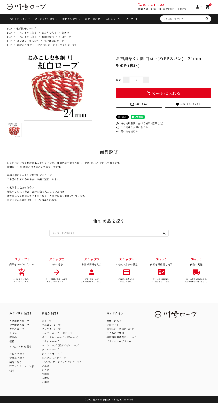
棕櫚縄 (45, 374)
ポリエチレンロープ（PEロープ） (61, 337)
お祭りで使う (49, 32)
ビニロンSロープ (51, 325)
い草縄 (45, 366)
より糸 (13, 333)
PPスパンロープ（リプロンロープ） (57, 45)
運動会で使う (16, 358)
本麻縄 (45, 378)
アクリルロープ (50, 341)
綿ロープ (47, 321)
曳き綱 (65, 32)
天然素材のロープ (19, 321)
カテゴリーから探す (28, 40)
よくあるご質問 (115, 333)
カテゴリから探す (45, 18)
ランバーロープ (50, 349)
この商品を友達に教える (132, 127)
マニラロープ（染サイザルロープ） (61, 345)
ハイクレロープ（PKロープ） (58, 333)
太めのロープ (16, 329)
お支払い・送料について (120, 329)
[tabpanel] (58, 86)
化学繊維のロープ (26, 28)
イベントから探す (17, 18)
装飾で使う (48, 36)
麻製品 (13, 337)
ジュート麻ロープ (52, 353)
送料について (112, 18)
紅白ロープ (65, 36)
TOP (9, 28)
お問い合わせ (92, 18)
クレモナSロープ (51, 329)
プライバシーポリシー (118, 341)
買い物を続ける (127, 131)
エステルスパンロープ (54, 357)
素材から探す (69, 18)
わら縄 (45, 370)
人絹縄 (45, 382)
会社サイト (132, 18)
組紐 (11, 341)
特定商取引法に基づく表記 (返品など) (139, 123)
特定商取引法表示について (121, 337)
